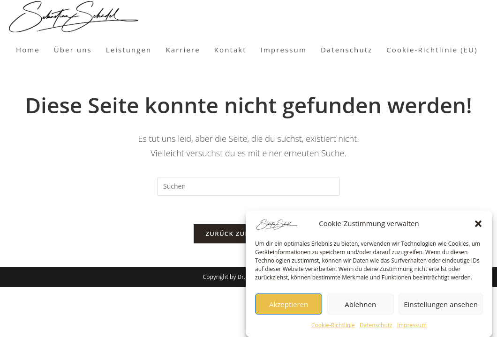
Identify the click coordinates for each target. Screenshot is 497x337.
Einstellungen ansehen (441, 307)
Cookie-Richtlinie (333, 328)
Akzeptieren (288, 307)
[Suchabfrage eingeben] (248, 186)
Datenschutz (376, 328)
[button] (478, 226)
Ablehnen (360, 307)
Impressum (412, 328)
